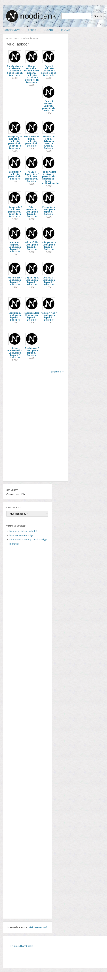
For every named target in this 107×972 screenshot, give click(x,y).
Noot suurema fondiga (21, 535)
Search (98, 16)
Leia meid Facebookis (22, 945)
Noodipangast (12, 30)
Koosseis (19, 38)
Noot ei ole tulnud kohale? (23, 531)
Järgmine (57, 371)
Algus (9, 38)
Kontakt (65, 30)
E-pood (32, 30)
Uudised (48, 30)
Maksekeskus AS (38, 927)
